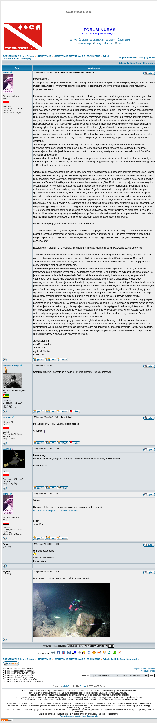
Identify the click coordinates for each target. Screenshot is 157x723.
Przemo (83, 686)
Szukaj (83, 40)
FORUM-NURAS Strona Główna (18, 56)
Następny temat (147, 57)
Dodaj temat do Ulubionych (143, 669)
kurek (6, 72)
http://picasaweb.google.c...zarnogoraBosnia (55, 510)
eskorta (7, 417)
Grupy (110, 40)
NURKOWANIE (44, 56)
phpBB (66, 686)
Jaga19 (7, 449)
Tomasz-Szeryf (11, 365)
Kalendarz (124, 40)
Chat (118, 43)
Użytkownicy (97, 40)
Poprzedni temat (127, 57)
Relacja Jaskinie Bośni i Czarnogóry (137, 63)
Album (108, 43)
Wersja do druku (148, 671)
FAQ (73, 40)
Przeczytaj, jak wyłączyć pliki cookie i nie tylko (78, 716)
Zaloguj (97, 43)
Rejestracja (84, 43)
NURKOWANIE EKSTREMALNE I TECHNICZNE (77, 56)
